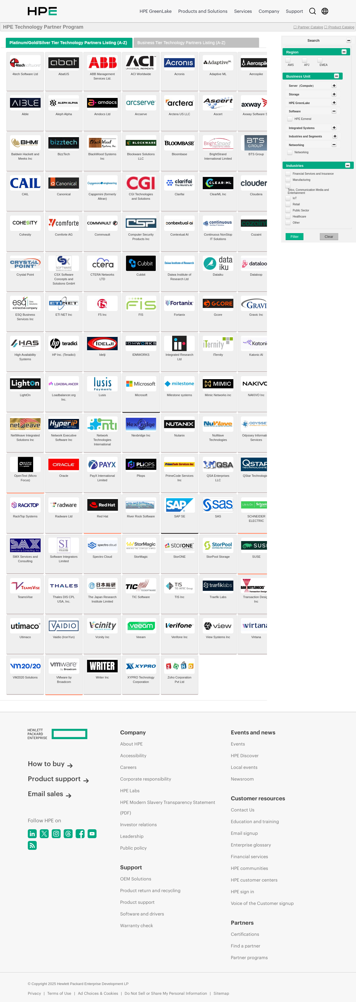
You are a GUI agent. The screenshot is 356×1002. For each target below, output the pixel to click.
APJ (306, 64)
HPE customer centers (254, 880)
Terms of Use (59, 993)
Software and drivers (142, 914)
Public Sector (301, 210)
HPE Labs (130, 790)
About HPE (131, 744)
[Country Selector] (325, 11)
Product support (58, 778)
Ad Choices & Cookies (98, 993)
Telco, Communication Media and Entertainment (308, 191)
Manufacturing (301, 179)
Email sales (49, 793)
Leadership (132, 836)
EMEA (323, 64)
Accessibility (133, 755)
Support (294, 11)
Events (238, 744)
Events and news (253, 732)
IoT (294, 198)
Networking (301, 152)
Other (296, 222)
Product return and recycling (150, 890)
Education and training (255, 821)
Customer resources (258, 798)
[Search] (312, 11)
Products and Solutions (203, 11)
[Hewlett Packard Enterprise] (63, 734)
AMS (291, 64)
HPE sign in (242, 891)
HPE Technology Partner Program (43, 27)
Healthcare (299, 216)
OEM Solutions (135, 879)
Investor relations (138, 824)
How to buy (50, 763)
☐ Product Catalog (339, 27)
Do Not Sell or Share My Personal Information (166, 993)
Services (243, 11)
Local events (244, 767)
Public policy (133, 848)
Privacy (34, 993)
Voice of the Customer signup (262, 903)
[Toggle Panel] (348, 40)
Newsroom (242, 779)
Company (269, 11)
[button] (318, 40)
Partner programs (249, 957)
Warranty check (136, 925)
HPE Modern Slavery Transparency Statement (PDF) (167, 807)
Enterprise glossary (251, 845)
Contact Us (242, 810)
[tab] (69, 43)
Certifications (245, 934)
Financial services (249, 856)
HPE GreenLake (156, 11)
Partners (242, 922)
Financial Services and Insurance (313, 173)
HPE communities (249, 868)
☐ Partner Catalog (308, 27)
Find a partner (245, 946)
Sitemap (221, 993)
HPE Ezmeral (303, 118)
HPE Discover (245, 755)
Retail (296, 204)
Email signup (244, 833)
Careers (128, 767)
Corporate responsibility (145, 779)
